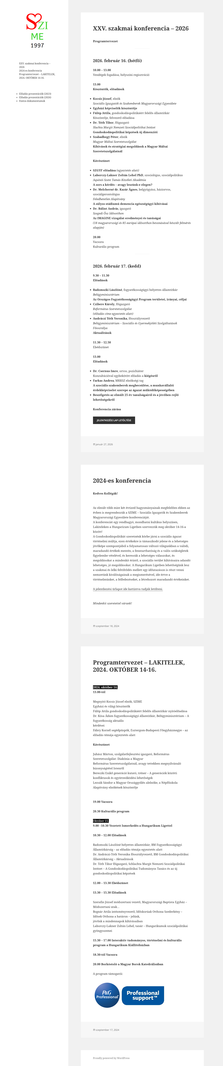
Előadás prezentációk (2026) (35, 97)
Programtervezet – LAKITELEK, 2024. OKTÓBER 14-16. (139, 665)
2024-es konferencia (30, 70)
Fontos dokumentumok (32, 100)
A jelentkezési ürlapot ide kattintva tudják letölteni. (128, 589)
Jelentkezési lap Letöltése (114, 420)
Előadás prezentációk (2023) (35, 93)
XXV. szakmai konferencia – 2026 (141, 28)
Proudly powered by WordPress (111, 1058)
